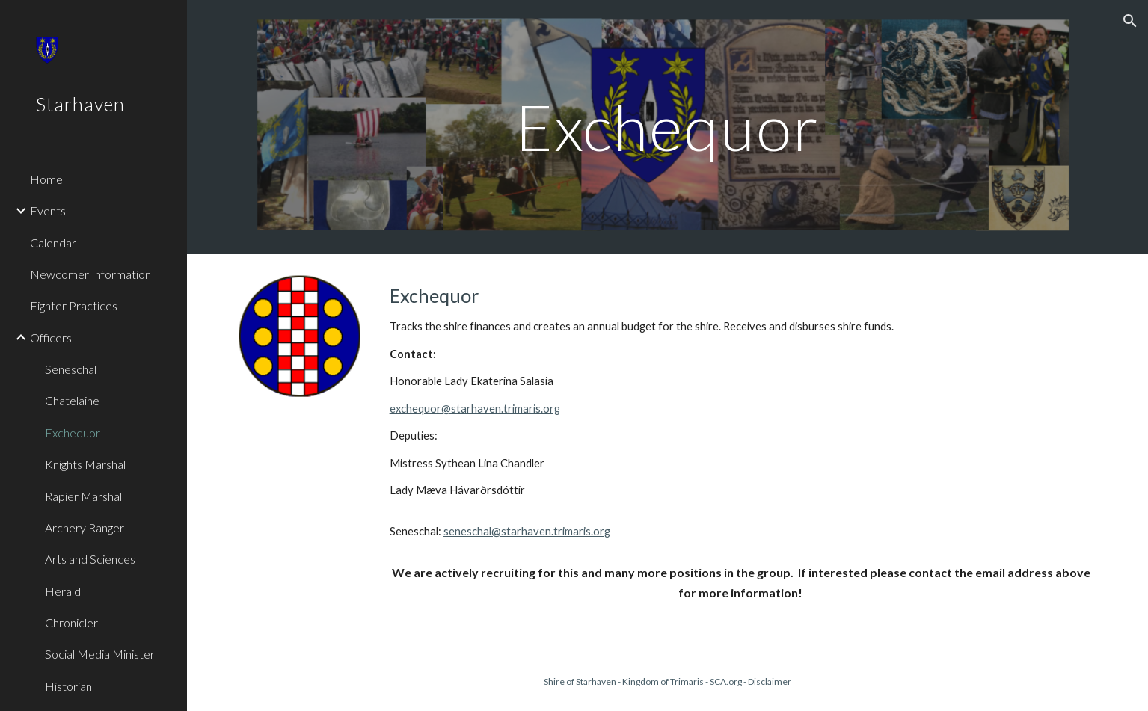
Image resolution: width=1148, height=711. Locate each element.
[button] (1130, 21)
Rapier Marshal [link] (83, 496)
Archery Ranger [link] (84, 527)
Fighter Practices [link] (73, 305)
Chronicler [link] (71, 622)
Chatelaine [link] (72, 400)
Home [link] (46, 179)
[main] (668, 126)
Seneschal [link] (70, 369)
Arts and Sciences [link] (90, 559)
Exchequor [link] (72, 432)
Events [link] (48, 210)
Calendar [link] (53, 243)
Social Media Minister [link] (100, 654)
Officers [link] (51, 337)
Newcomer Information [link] (90, 274)
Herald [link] (63, 591)
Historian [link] (68, 686)
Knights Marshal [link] (85, 464)
